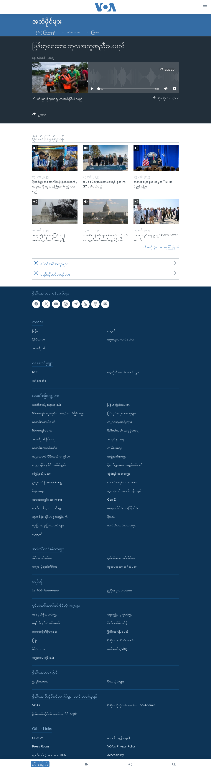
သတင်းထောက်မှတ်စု (44, 447)
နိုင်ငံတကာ (38, 339)
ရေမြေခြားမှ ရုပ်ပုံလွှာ (119, 614)
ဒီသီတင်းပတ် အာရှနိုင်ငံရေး (123, 430)
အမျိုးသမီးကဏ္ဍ (116, 456)
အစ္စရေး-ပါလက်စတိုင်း (120, 339)
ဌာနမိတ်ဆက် (40, 681)
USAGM (37, 738)
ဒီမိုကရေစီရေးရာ (42, 430)
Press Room (40, 746)
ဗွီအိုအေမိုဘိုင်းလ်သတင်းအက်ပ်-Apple (54, 714)
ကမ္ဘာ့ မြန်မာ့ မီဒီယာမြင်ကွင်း (49, 465)
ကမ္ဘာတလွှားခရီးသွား (119, 422)
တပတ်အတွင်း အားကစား (47, 499)
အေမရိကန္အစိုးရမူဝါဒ (119, 738)
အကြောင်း (93, 32)
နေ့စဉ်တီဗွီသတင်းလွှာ (45, 614)
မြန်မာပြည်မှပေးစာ (118, 404)
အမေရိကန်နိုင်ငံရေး (43, 439)
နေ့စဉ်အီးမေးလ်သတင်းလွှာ (123, 372)
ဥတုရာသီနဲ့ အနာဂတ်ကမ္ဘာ (47, 482)
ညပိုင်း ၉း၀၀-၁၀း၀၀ (119, 590)
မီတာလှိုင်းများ (115, 681)
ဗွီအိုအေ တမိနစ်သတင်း (121, 640)
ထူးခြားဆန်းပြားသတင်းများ (48, 525)
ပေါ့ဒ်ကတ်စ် (39, 381)
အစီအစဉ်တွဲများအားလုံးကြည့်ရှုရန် (160, 247)
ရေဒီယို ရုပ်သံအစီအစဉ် (46, 623)
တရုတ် (111, 331)
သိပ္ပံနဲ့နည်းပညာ (41, 473)
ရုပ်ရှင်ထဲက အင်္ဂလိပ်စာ (121, 558)
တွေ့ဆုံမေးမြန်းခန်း (43, 657)
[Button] (39, 115)
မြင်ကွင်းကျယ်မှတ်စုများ (121, 413)
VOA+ (36, 705)
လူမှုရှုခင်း (37, 534)
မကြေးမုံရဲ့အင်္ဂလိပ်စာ (44, 566)
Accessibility (115, 755)
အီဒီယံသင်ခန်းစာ (42, 558)
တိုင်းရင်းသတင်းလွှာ (118, 473)
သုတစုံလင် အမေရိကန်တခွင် (124, 491)
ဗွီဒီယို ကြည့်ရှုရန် (46, 32)
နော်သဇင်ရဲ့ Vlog (117, 649)
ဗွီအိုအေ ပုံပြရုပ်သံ (118, 631)
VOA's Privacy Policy (121, 746)
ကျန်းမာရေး (114, 447)
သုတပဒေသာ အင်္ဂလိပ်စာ (122, 566)
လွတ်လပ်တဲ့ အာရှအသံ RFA (49, 755)
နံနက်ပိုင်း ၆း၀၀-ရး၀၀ (45, 590)
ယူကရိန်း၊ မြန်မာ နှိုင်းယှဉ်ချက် (50, 516)
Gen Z (111, 499)
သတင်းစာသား (71, 32)
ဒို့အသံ (111, 516)
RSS (35, 372)
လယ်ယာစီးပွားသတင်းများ (47, 508)
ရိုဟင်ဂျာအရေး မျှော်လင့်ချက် (124, 465)
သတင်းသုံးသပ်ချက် (43, 422)
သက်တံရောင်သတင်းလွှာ (121, 525)
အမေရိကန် (39, 348)
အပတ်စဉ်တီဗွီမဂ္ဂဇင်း (44, 631)
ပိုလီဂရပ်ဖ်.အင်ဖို (117, 623)
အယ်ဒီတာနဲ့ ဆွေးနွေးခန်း (46, 404)
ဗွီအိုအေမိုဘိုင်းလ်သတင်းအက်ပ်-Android (131, 705)
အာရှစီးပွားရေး (116, 439)
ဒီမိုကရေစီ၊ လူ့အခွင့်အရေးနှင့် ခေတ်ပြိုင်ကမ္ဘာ (58, 413)
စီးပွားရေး (38, 491)
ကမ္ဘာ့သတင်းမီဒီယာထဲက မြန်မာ (51, 456)
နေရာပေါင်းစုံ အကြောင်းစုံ (122, 508)
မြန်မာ (36, 331)
